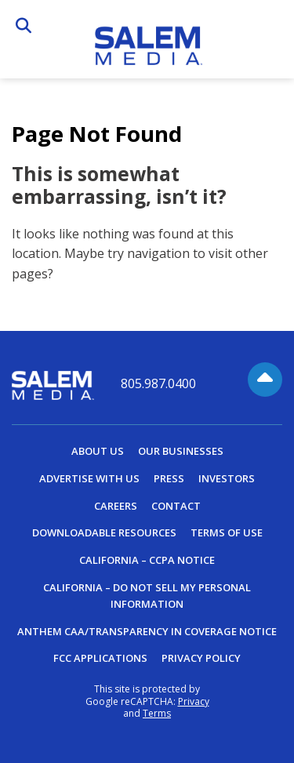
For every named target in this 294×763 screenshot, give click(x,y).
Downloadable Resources (104, 532)
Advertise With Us (89, 478)
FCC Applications (100, 658)
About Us (97, 451)
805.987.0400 (158, 384)
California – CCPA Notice (147, 560)
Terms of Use (227, 532)
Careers (115, 506)
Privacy (193, 701)
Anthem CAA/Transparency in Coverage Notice (147, 631)
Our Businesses (180, 451)
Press (169, 478)
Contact (176, 506)
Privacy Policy (201, 658)
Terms (157, 713)
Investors (226, 478)
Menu (269, 29)
